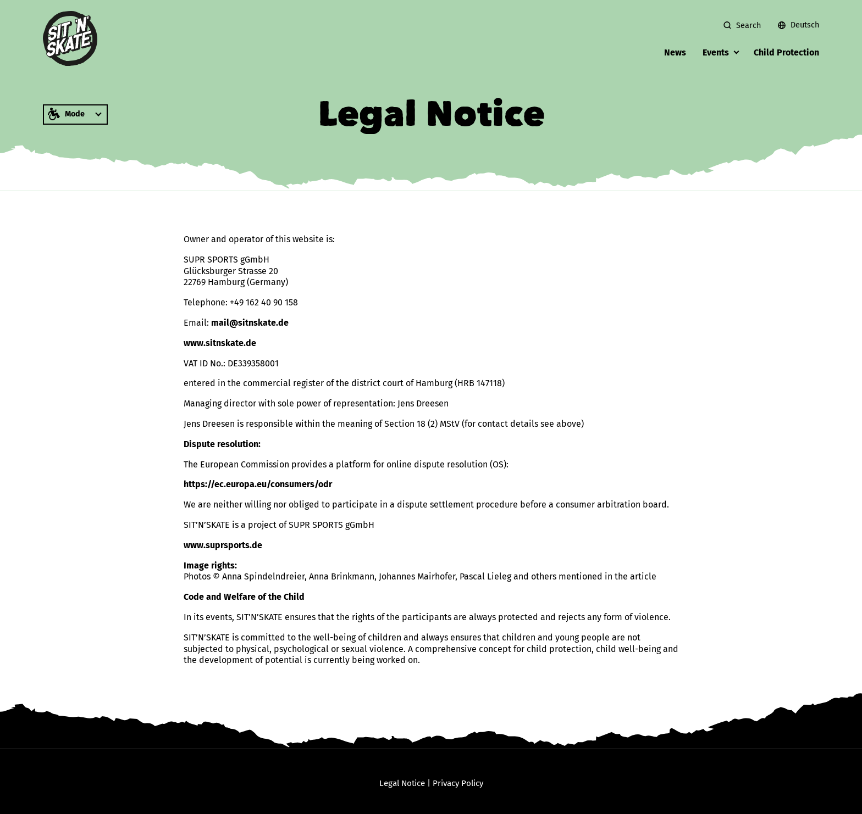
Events (716, 52)
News (675, 52)
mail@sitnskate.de (250, 322)
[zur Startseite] (70, 38)
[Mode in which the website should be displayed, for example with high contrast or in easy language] (75, 114)
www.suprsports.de (223, 545)
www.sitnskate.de (220, 343)
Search (748, 25)
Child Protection (786, 52)
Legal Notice (402, 783)
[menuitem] (794, 25)
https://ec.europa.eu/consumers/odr (258, 484)
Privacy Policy (458, 783)
